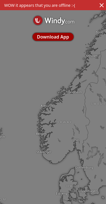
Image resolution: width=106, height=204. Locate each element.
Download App (53, 37)
